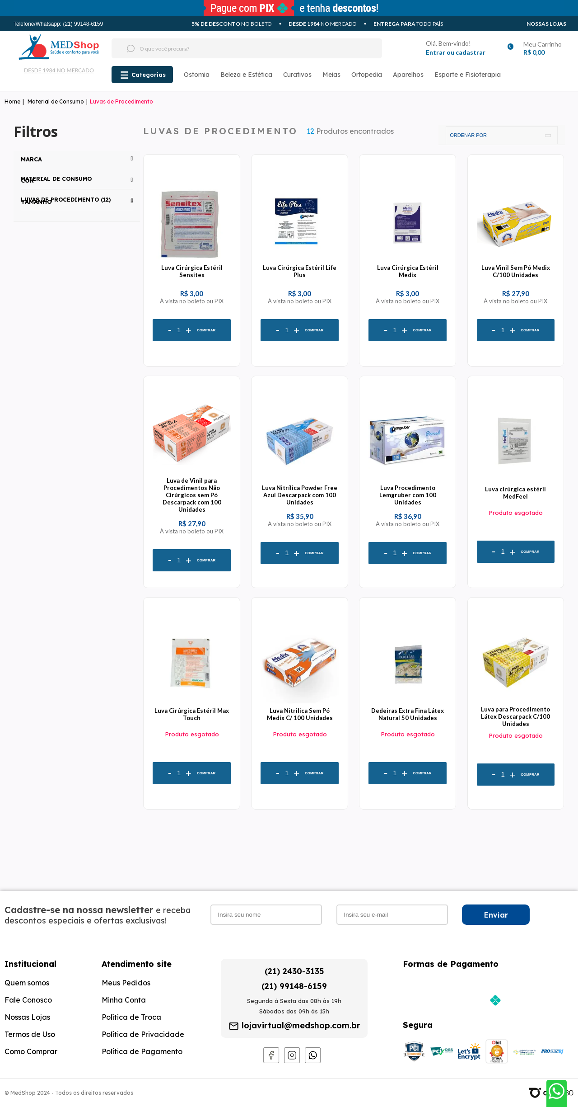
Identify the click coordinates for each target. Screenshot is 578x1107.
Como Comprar (31, 1051)
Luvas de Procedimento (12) (66, 199)
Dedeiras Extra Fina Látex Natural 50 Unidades (407, 714)
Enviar (496, 914)
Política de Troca (131, 1017)
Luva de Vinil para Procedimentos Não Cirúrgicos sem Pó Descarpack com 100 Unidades (192, 495)
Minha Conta (124, 999)
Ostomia (197, 75)
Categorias (148, 74)
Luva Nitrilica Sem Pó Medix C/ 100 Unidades (300, 714)
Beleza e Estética (246, 75)
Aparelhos (408, 75)
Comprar (206, 330)
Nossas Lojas (546, 23)
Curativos (297, 75)
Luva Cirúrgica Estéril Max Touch (191, 714)
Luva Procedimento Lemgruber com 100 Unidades (407, 495)
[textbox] (229, 48)
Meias (331, 75)
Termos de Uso (30, 1034)
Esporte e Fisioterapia (467, 75)
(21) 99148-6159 (294, 986)
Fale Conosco (28, 999)
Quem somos (27, 982)
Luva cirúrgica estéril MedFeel (515, 492)
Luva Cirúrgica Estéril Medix (407, 271)
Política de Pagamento (142, 1051)
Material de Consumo (56, 101)
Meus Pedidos (126, 982)
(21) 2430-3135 (294, 971)
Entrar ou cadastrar (455, 52)
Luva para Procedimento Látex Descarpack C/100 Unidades (515, 716)
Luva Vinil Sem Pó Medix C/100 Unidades (515, 271)
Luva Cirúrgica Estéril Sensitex (192, 271)
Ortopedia (366, 75)
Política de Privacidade (143, 1034)
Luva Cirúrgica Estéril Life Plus (299, 271)
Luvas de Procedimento (121, 101)
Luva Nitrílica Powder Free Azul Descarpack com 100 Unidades (299, 495)
